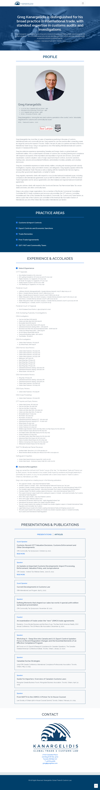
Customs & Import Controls (29, 223)
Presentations (44, 534)
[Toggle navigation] (82, 3)
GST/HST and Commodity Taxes (31, 245)
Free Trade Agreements (27, 240)
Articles (59, 534)
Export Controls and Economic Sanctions (34, 228)
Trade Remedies (24, 234)
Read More (21, 554)
